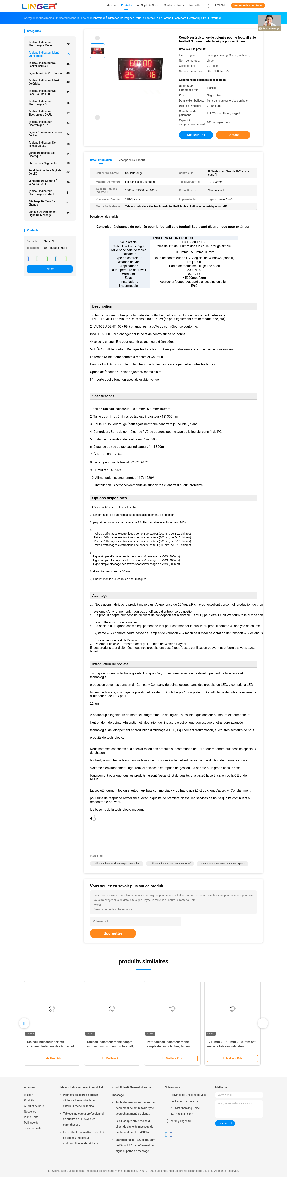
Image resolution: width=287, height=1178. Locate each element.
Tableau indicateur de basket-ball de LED (50, 64)
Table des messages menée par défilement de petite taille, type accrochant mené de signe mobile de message (135, 1109)
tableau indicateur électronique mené (50, 44)
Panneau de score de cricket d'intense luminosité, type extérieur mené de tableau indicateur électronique (80, 1102)
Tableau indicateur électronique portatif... (50, 192)
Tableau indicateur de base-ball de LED (50, 92)
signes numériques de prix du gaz (50, 134)
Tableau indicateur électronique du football (116, 864)
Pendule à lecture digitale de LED (50, 172)
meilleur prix (196, 135)
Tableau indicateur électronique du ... (50, 103)
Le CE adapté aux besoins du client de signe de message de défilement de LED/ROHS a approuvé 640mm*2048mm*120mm (134, 1128)
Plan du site (31, 1118)
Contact (49, 269)
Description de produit (131, 160)
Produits (29, 1101)
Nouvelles (30, 1112)
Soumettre (113, 934)
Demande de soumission (248, 5)
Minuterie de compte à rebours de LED (50, 182)
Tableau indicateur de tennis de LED (50, 144)
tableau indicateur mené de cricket (50, 82)
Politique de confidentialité (32, 1126)
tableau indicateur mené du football (50, 54)
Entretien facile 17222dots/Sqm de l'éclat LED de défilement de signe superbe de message (135, 1146)
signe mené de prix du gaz (50, 73)
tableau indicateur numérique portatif (169, 864)
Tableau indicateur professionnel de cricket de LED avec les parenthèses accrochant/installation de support (83, 1121)
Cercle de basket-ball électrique (50, 154)
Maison (28, 1096)
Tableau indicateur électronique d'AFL (50, 113)
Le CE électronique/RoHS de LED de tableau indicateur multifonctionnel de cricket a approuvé (83, 1139)
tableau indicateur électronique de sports (222, 864)
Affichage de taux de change (50, 203)
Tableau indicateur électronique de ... (50, 123)
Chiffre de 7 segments (50, 163)
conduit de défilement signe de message (50, 213)
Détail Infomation (101, 160)
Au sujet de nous (34, 1107)
